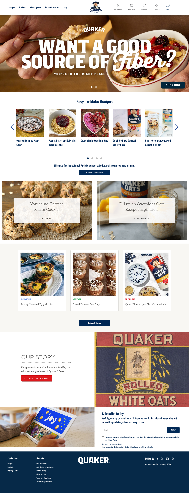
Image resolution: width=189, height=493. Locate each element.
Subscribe (150, 447)
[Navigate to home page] (96, 7)
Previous (12, 126)
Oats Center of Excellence (44, 467)
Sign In (120, 9)
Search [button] (166, 12)
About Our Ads (41, 474)
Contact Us (156, 9)
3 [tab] (96, 158)
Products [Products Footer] (10, 467)
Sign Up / (116, 9)
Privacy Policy (112, 440)
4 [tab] (101, 158)
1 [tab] (92, 87)
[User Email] (134, 430)
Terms (126, 437)
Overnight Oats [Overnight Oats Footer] (13, 471)
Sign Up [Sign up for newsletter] (173, 430)
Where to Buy (131, 9)
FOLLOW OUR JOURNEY (37, 378)
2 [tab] (96, 87)
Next (176, 126)
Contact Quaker (41, 463)
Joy (65, 7)
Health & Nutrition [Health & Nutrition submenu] (53, 7)
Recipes (10, 463)
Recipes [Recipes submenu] (12, 7)
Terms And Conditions (43, 478)
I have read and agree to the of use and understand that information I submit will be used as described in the (140, 438)
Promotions (144, 9)
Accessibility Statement (44, 481)
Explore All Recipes (94, 323)
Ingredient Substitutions (94, 172)
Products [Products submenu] (22, 7)
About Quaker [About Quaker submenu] (35, 7)
